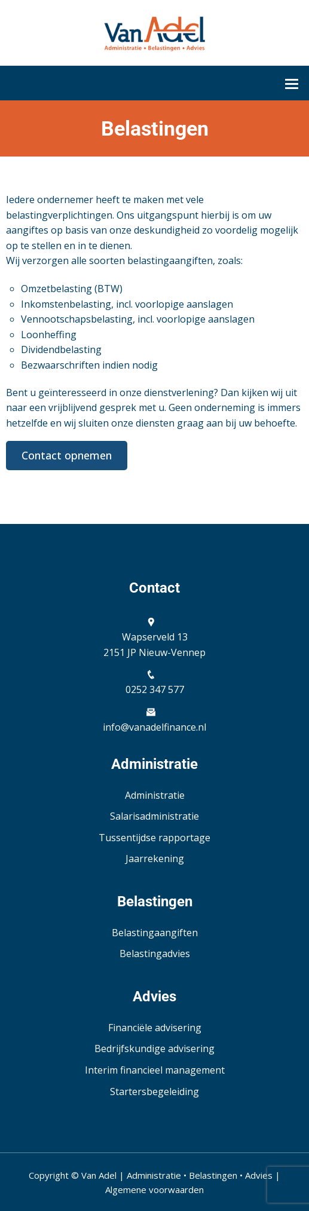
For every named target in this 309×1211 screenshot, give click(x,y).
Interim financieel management (155, 1070)
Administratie (155, 795)
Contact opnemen (67, 455)
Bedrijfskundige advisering (154, 1048)
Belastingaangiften (155, 932)
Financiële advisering (154, 1027)
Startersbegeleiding (154, 1091)
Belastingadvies (155, 953)
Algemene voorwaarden (154, 1189)
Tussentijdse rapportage (154, 837)
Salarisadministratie (154, 816)
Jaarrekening (155, 858)
